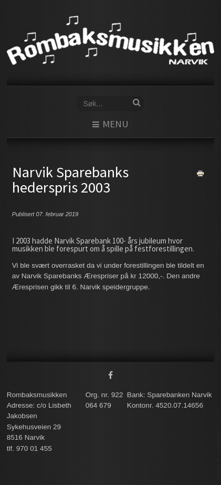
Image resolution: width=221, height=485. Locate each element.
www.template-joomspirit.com (219, 454)
